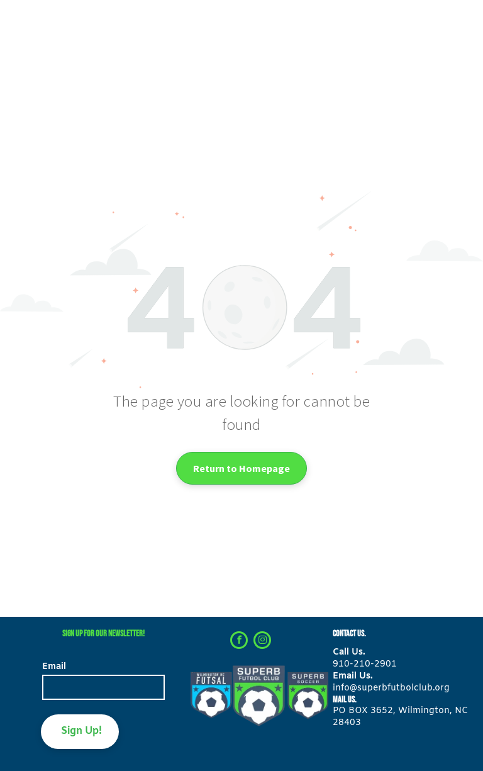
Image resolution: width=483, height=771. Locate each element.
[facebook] (239, 641)
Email (54, 667)
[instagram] (262, 641)
